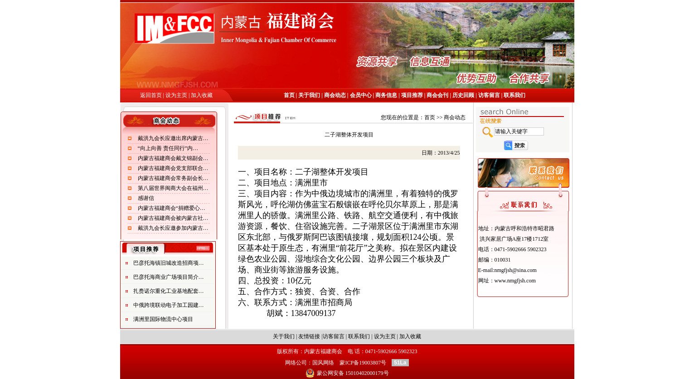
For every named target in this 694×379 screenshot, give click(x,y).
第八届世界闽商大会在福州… (173, 188)
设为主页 (177, 95)
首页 (290, 95)
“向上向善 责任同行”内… (168, 148)
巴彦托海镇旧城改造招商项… (168, 263)
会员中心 (361, 95)
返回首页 (151, 95)
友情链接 (309, 336)
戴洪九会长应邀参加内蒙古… (173, 228)
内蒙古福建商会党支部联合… (173, 168)
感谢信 (146, 198)
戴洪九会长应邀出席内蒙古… (173, 138)
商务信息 (386, 95)
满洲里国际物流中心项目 (163, 319)
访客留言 (489, 95)
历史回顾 (463, 95)
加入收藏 (202, 95)
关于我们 (309, 95)
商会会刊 (436, 95)
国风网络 (323, 363)
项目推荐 (412, 95)
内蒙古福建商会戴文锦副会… (173, 158)
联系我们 (514, 95)
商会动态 (334, 95)
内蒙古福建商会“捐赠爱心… (171, 208)
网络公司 (296, 363)
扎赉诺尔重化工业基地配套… (168, 291)
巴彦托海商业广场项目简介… (168, 277)
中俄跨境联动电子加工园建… (168, 305)
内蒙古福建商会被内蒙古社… (173, 218)
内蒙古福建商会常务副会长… (173, 178)
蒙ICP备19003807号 (363, 363)
